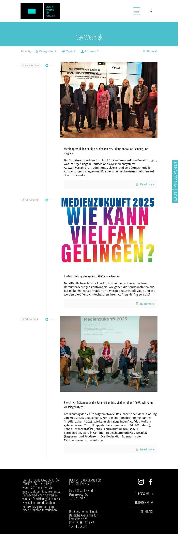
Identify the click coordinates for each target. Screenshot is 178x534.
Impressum (144, 502)
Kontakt (147, 511)
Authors (90, 51)
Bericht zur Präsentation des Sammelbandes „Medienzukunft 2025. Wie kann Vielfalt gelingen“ (108, 404)
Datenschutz (143, 493)
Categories (46, 51)
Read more (147, 184)
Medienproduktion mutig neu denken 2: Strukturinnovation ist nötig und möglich (106, 150)
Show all (149, 51)
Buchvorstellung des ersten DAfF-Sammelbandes (92, 276)
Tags (69, 51)
